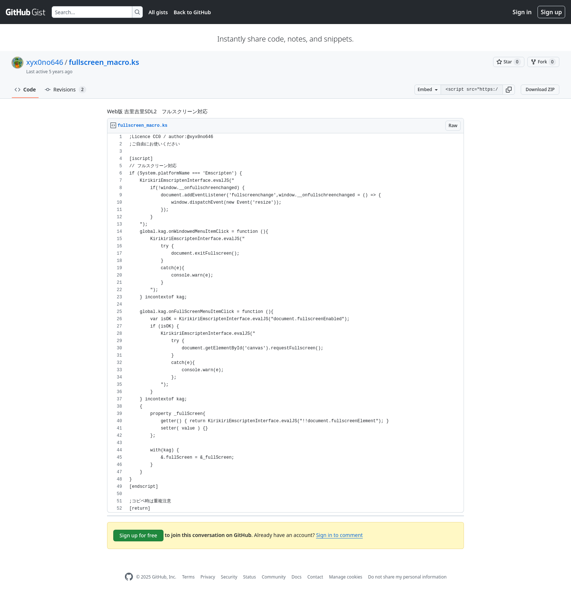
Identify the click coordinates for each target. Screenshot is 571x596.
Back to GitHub (192, 12)
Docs (296, 577)
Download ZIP (540, 89)
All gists (158, 12)
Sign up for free (138, 535)
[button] (509, 90)
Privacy (208, 577)
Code (25, 89)
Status (249, 577)
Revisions (65, 89)
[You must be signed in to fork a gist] (543, 62)
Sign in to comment (339, 535)
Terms (188, 577)
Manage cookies (345, 577)
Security (229, 577)
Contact (315, 577)
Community (274, 577)
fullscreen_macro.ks (104, 62)
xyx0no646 (44, 62)
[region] (285, 323)
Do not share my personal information (407, 577)
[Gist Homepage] (26, 12)
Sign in (522, 12)
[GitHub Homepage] (129, 576)
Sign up (551, 12)
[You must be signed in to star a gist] (508, 62)
